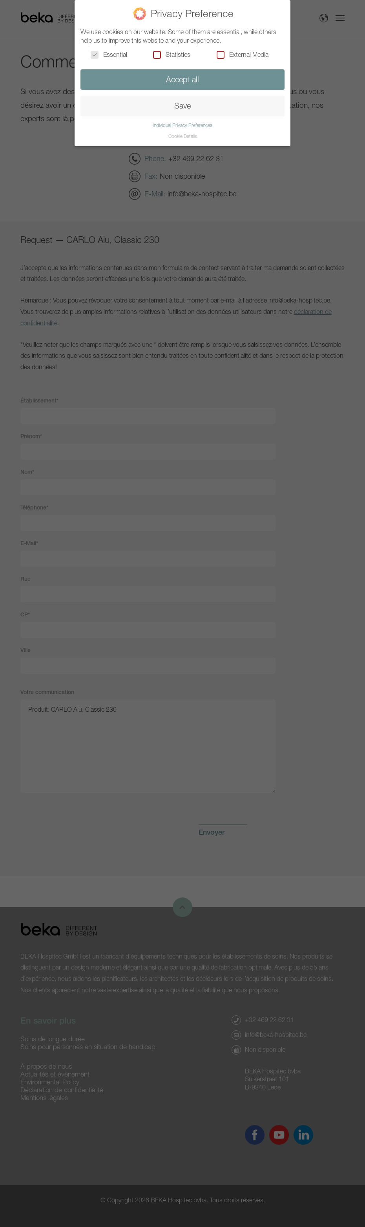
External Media (242, 54)
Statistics (171, 54)
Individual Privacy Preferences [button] (182, 125)
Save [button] (182, 105)
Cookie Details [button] (182, 136)
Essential (109, 54)
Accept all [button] (182, 79)
